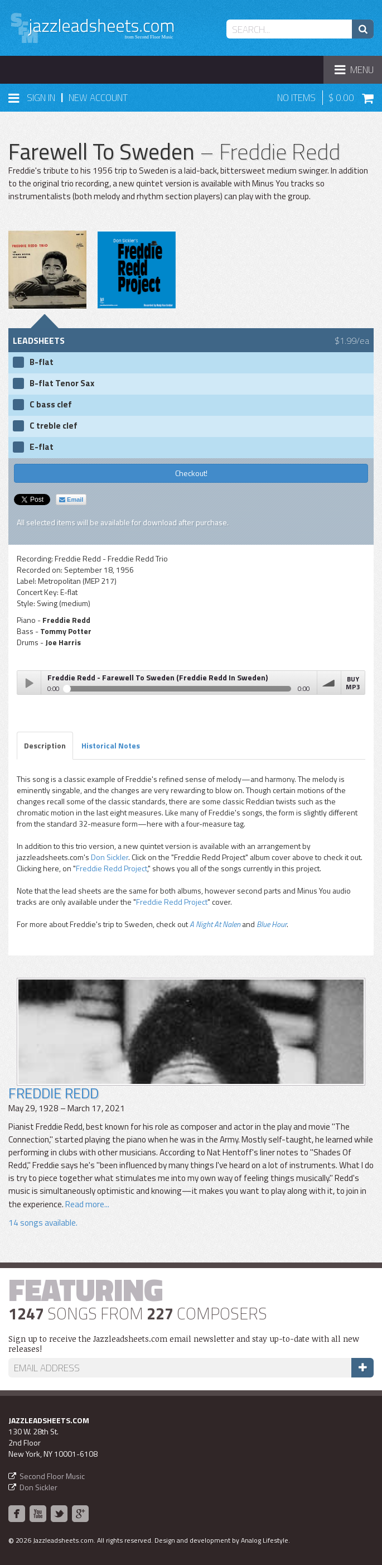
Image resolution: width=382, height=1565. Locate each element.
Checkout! (191, 473)
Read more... (86, 1204)
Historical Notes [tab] (110, 745)
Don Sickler (109, 857)
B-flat (42, 362)
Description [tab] (45, 745)
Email (71, 499)
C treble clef (54, 426)
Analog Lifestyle (264, 1540)
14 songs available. (43, 1222)
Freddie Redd (53, 1093)
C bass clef (51, 405)
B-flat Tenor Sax (62, 383)
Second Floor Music (52, 1476)
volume (329, 682)
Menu (358, 73)
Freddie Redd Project (111, 868)
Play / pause (29, 682)
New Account (98, 97)
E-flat (42, 447)
